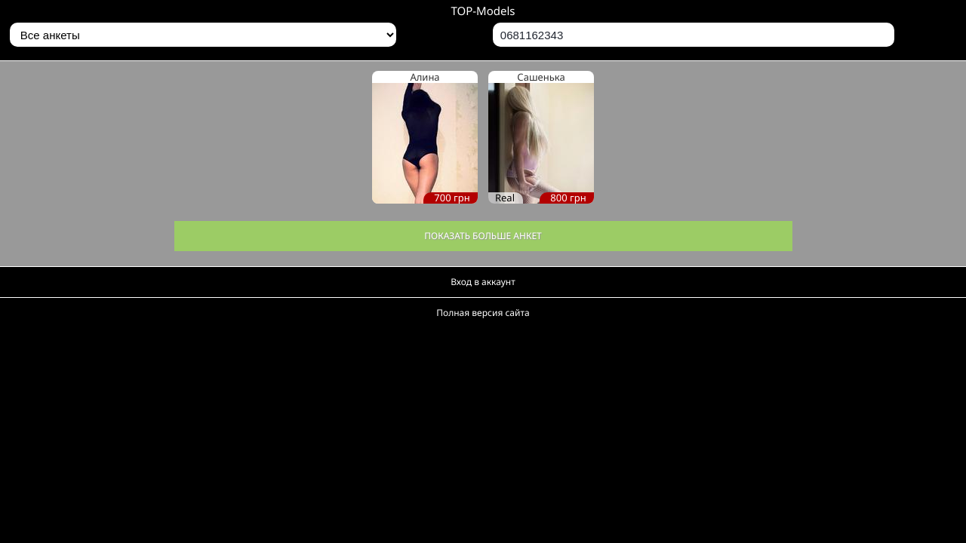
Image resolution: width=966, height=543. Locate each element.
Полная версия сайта (482, 312)
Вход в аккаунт (483, 281)
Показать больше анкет (483, 235)
